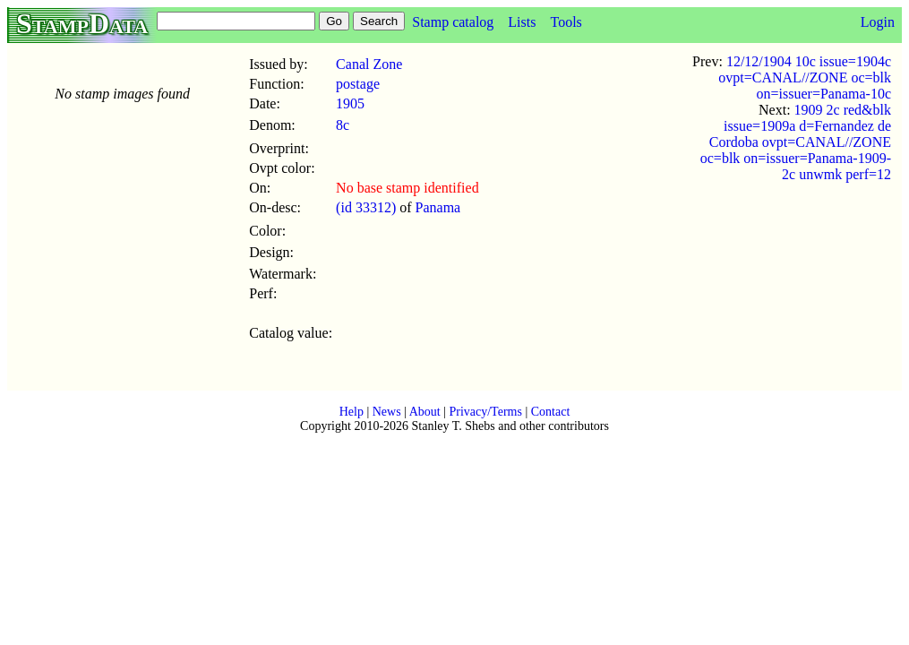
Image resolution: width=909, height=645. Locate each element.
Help (351, 411)
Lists (522, 22)
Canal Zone (369, 64)
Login (878, 22)
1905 (350, 103)
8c (342, 125)
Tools (565, 22)
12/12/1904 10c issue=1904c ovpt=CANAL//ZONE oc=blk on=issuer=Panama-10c (804, 77)
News (387, 411)
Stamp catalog (452, 22)
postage (358, 83)
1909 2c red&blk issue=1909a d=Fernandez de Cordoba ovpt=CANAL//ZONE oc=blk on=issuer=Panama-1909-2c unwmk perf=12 (795, 142)
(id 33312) (366, 207)
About (425, 411)
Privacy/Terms (485, 411)
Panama (438, 207)
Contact (550, 411)
